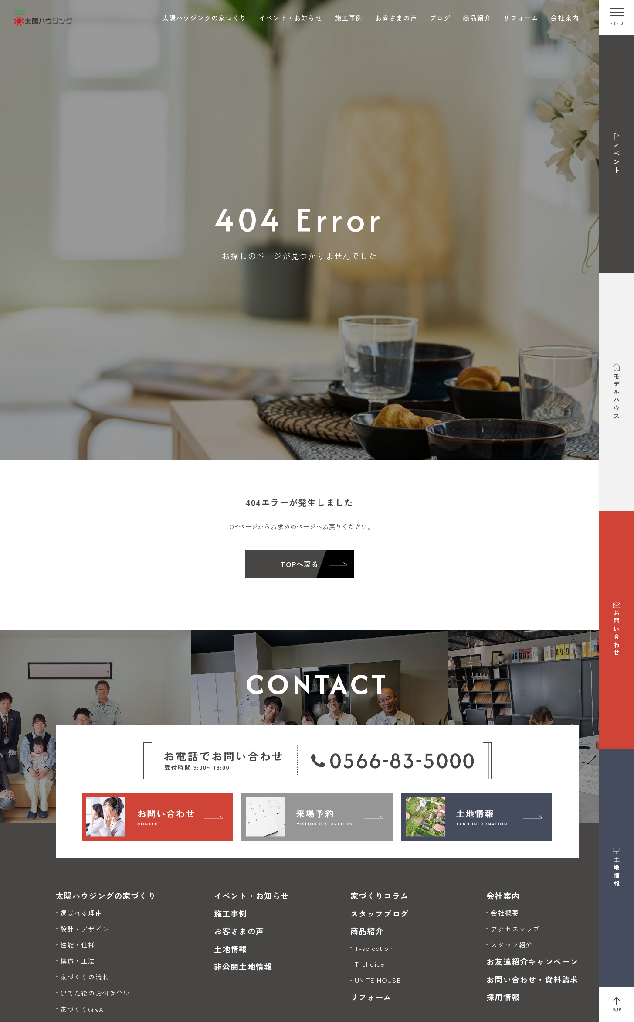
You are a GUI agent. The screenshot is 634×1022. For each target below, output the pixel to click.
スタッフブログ (379, 913)
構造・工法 (77, 960)
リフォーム (521, 17)
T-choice (370, 963)
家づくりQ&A (82, 1009)
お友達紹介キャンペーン (532, 961)
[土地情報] (477, 817)
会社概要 (505, 912)
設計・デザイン (84, 928)
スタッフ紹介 (512, 944)
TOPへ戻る (299, 564)
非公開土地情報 (243, 966)
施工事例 (349, 17)
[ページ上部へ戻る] (616, 1004)
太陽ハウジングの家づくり (204, 17)
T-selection (374, 948)
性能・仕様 (77, 944)
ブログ (440, 17)
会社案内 (565, 17)
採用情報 (503, 996)
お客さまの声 (396, 17)
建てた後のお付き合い (95, 993)
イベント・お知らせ (290, 17)
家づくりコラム (379, 895)
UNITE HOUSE (378, 979)
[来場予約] (317, 817)
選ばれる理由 (81, 912)
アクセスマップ (515, 928)
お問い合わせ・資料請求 (532, 979)
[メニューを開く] (616, 17)
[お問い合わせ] (157, 817)
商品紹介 (477, 17)
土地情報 (230, 948)
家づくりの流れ (84, 976)
